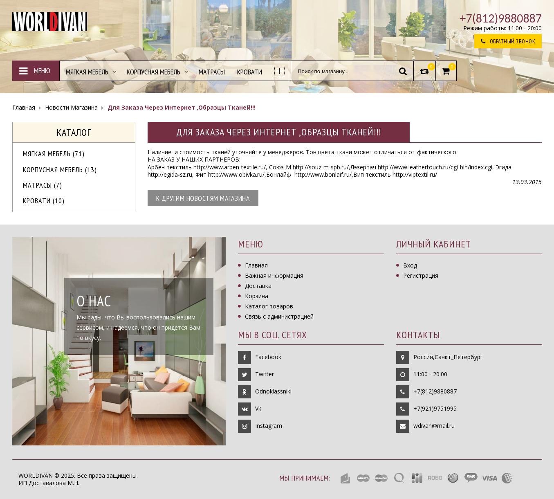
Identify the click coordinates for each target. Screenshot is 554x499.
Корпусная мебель (60, 169)
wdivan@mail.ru (434, 425)
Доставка (258, 286)
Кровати (44, 200)
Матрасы (42, 185)
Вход (410, 265)
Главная (256, 265)
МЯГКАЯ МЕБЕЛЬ (54, 153)
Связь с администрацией (279, 316)
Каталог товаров (269, 306)
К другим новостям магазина (203, 198)
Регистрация (420, 275)
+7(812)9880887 (435, 391)
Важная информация (274, 275)
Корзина (256, 296)
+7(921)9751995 (435, 408)
